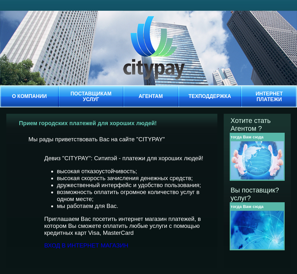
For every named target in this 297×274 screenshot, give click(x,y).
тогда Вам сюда (247, 137)
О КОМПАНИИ (29, 96)
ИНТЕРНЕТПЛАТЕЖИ (269, 96)
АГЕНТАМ (151, 96)
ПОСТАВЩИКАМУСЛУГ (90, 96)
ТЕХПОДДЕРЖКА (210, 96)
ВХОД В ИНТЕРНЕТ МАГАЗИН (86, 245)
